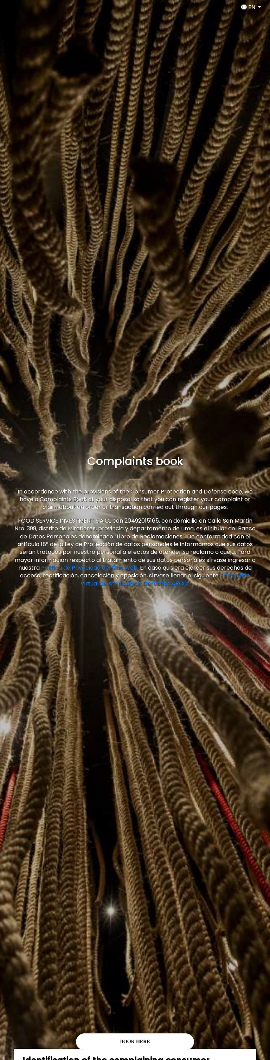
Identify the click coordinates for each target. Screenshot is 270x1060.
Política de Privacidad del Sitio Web (89, 568)
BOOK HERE (135, 1041)
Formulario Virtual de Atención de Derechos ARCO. (165, 579)
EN (249, 7)
